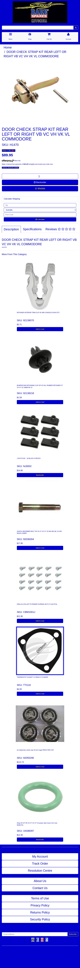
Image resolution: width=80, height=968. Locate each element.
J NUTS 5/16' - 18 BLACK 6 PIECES (28, 458)
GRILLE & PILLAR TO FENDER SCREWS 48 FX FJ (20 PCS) (37, 604)
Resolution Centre (40, 870)
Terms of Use (40, 898)
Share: (9, 150)
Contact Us (40, 888)
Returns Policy (40, 912)
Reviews (60, 229)
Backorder (40, 182)
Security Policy (40, 919)
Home (8, 47)
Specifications (32, 229)
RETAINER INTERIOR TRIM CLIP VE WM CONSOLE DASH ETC (38, 312)
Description (11, 229)
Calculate (40, 219)
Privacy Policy (40, 905)
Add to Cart (40, 329)
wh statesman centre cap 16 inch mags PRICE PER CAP (35, 750)
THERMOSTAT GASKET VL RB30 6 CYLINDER (32, 677)
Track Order (40, 863)
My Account (40, 856)
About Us (40, 881)
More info (11, 161)
